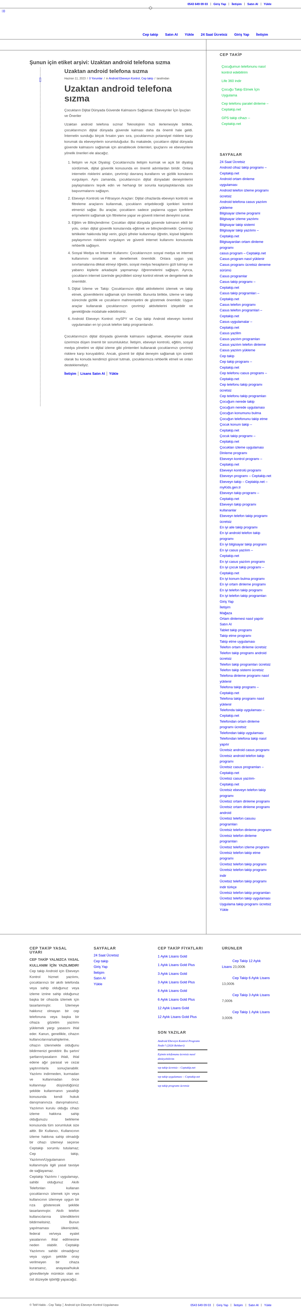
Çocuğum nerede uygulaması (242, 407)
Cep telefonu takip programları (243, 396)
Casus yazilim (230, 333)
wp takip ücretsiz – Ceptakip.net (176, 1067)
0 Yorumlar (95, 78)
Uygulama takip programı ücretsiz (245, 904)
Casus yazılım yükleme (237, 350)
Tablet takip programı (236, 630)
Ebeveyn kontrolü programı (240, 470)
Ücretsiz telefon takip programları (245, 893)
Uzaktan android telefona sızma (106, 71)
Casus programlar (233, 276)
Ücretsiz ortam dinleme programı (245, 801)
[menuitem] (198, 4)
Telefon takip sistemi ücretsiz (242, 670)
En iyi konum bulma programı (242, 579)
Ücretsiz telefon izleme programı (244, 847)
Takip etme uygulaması (237, 641)
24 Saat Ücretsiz (232, 162)
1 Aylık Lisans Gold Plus (176, 965)
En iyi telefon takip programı (241, 590)
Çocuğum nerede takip (237, 402)
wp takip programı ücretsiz (173, 1085)
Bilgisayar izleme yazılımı (239, 219)
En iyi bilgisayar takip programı (243, 544)
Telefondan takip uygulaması (242, 733)
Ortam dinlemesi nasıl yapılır (242, 619)
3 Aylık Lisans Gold (172, 974)
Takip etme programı (235, 636)
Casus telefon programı (238, 305)
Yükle (267, 4)
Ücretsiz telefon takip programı (243, 864)
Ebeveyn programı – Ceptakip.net (245, 476)
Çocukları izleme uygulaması (242, 447)
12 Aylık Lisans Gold (173, 1008)
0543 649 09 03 (197, 4)
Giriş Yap (220, 4)
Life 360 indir (231, 81)
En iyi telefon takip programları (243, 596)
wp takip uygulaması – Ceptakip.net (179, 1076)
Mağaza (226, 613)
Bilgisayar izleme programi (240, 213)
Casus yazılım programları (240, 339)
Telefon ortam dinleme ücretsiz (243, 647)
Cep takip (147, 78)
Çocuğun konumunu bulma (240, 413)
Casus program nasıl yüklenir (242, 259)
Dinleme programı (233, 453)
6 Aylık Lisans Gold (172, 991)
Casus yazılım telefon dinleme (243, 345)
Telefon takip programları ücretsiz (245, 664)
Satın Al (252, 4)
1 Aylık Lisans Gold (172, 956)
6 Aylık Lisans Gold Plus (176, 999)
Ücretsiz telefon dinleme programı (245, 830)
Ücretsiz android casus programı (244, 750)
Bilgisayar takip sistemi (237, 225)
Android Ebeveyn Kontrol (124, 78)
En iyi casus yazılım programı (242, 562)
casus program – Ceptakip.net (243, 253)
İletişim (237, 4)
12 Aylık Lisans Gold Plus (177, 1017)
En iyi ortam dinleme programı (243, 584)
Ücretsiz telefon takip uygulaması (245, 898)
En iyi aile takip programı (238, 527)
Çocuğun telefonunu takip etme (243, 419)
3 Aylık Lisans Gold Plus (176, 982)
